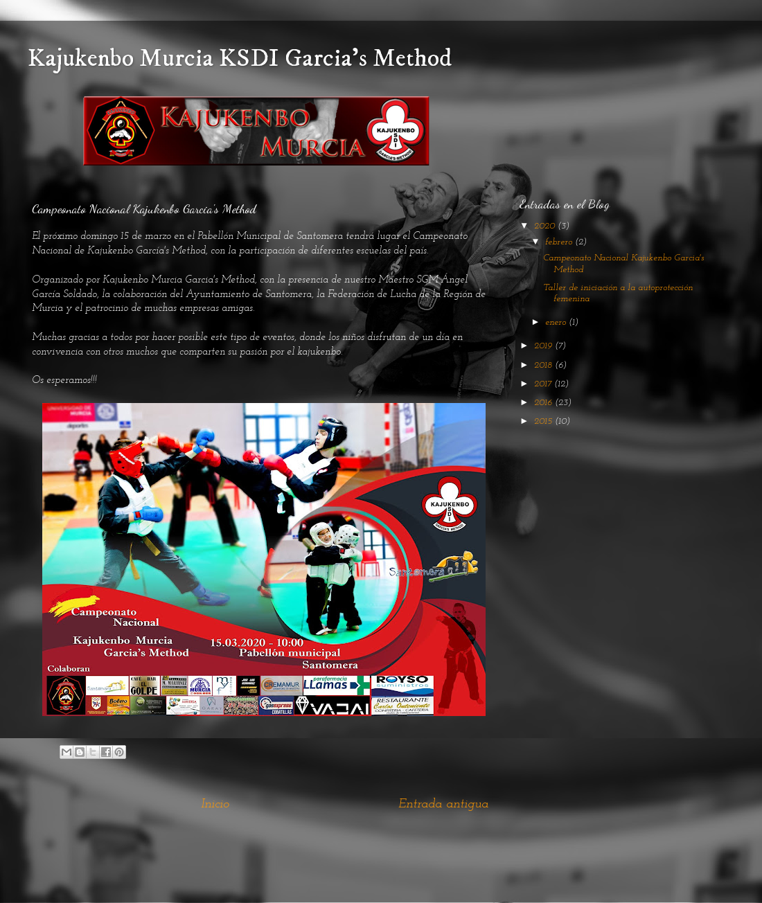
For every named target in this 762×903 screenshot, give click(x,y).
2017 (544, 383)
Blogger (466, 874)
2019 (544, 345)
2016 (544, 402)
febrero (560, 242)
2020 (546, 226)
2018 (544, 365)
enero (557, 322)
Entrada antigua (443, 804)
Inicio (215, 804)
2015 (544, 421)
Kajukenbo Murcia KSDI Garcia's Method (240, 58)
